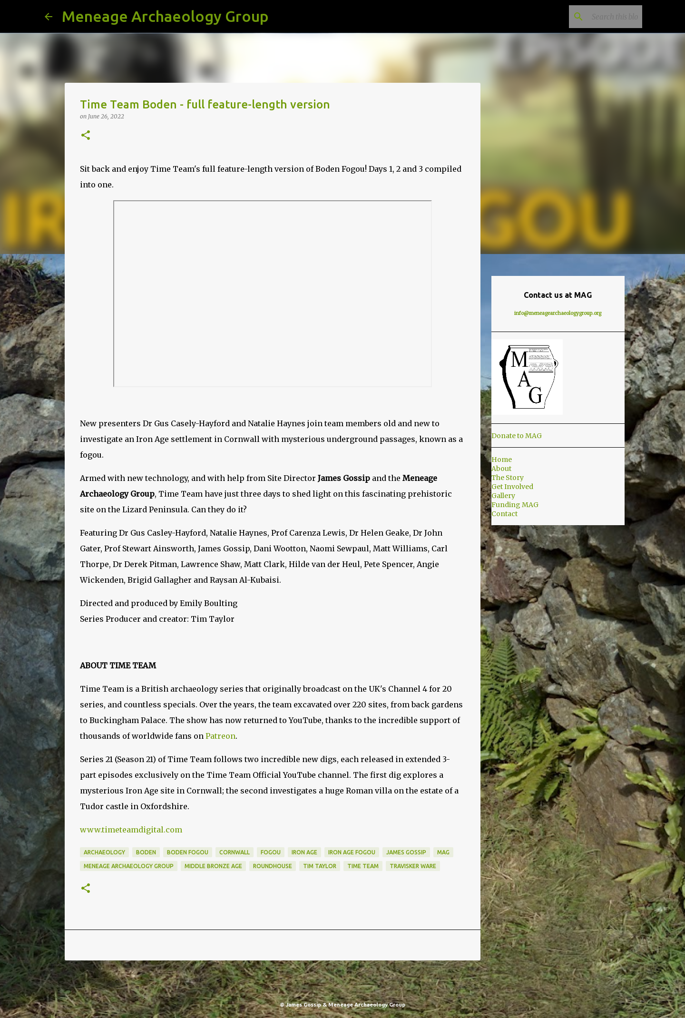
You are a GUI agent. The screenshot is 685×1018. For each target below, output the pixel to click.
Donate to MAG (516, 435)
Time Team (363, 866)
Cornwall (234, 852)
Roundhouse (272, 866)
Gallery (503, 495)
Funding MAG (514, 504)
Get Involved (512, 486)
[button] (85, 135)
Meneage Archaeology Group (165, 16)
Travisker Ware (413, 866)
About (501, 468)
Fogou (271, 852)
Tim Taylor (319, 866)
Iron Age (304, 852)
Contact (504, 513)
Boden (146, 852)
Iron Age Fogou (351, 852)
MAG (443, 852)
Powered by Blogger (342, 985)
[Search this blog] (592, 16)
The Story (507, 477)
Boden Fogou (187, 852)
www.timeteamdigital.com (131, 829)
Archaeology (104, 852)
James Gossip (406, 852)
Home (501, 459)
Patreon (220, 736)
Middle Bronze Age (213, 866)
